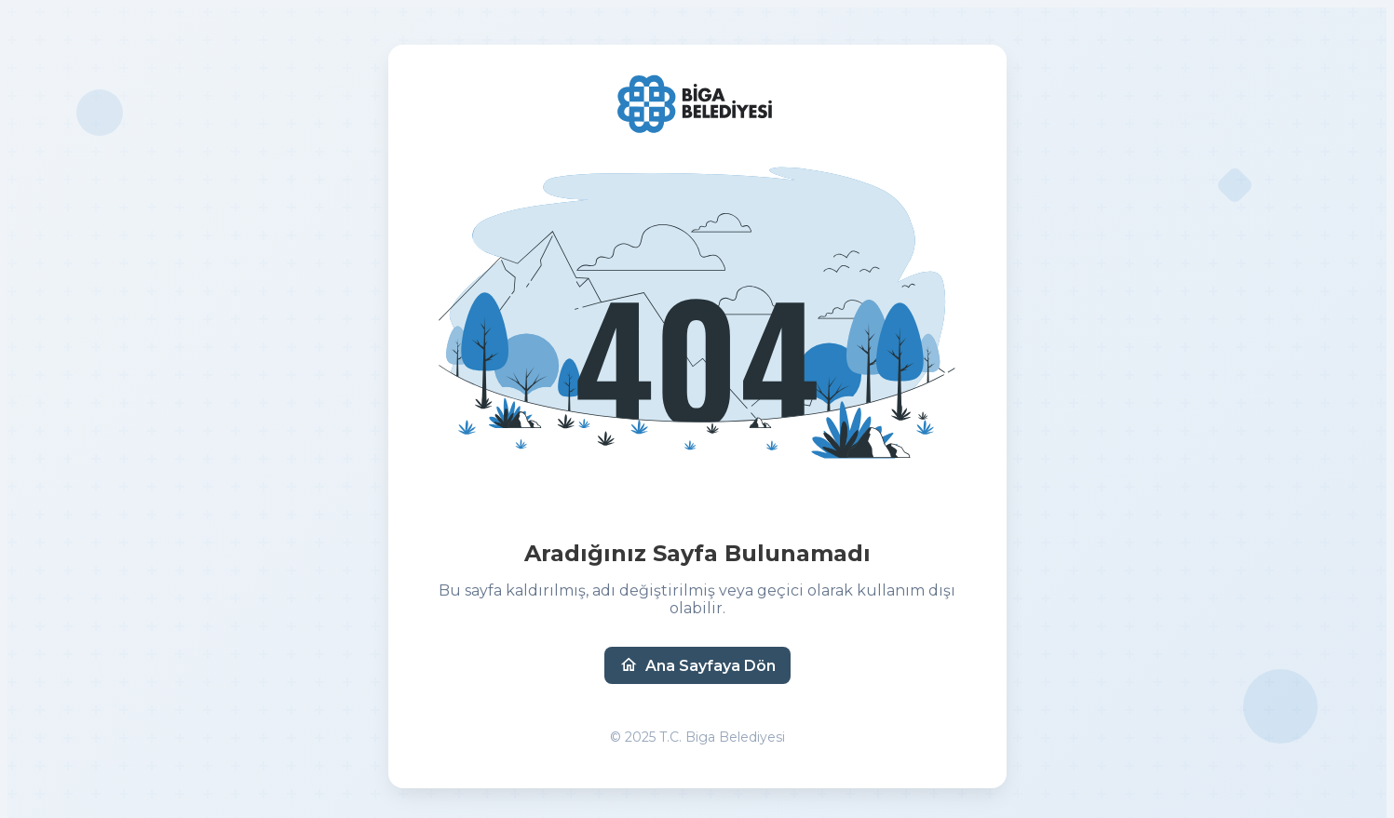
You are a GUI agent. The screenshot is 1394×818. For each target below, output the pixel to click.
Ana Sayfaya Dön (697, 665)
